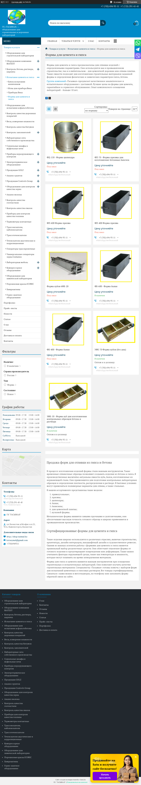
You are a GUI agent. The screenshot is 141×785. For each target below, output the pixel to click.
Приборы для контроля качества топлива (18, 215)
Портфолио (9, 302)
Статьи (7, 319)
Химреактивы (13, 289)
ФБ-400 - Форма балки (58, 349)
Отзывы (8, 330)
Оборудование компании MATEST (19, 62)
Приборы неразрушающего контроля (20, 155)
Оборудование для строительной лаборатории (20, 54)
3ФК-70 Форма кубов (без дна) (110, 349)
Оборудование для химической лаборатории (19, 277)
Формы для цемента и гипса (19, 97)
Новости (8, 313)
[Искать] (103, 21)
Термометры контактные (19, 221)
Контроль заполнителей (19, 132)
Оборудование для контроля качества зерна (21, 187)
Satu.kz (83, 780)
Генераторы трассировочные (21, 248)
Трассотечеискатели (17, 235)
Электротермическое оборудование (17, 163)
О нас (91, 41)
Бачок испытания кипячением (16, 82)
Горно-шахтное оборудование (14, 296)
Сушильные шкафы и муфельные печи (17, 147)
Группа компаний (56, 81)
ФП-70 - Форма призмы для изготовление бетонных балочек (112, 158)
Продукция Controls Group (20, 181)
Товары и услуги (71, 41)
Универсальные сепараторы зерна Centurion (20, 255)
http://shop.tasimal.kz (17, 536)
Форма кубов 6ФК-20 (57, 286)
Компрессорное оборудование (14, 269)
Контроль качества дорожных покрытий (21, 114)
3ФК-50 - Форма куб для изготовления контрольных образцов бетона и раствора (67, 419)
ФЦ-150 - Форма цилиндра (61, 157)
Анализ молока (14, 194)
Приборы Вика (15, 92)
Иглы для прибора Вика (20, 88)
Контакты (104, 41)
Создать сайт (17, 2)
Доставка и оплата (13, 335)
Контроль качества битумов (20, 126)
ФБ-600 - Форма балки (106, 286)
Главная (52, 41)
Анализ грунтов (14, 175)
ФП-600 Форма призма (58, 223)
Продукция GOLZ (15, 170)
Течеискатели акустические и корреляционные (21, 242)
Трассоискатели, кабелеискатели (15, 228)
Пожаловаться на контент (77, 782)
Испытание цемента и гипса (81, 49)
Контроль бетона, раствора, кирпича (20, 70)
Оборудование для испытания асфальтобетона (20, 106)
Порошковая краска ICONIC (20, 284)
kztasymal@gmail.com (17, 540)
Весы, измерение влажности (20, 121)
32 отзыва (117, 2)
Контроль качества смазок (19, 208)
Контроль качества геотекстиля (16, 201)
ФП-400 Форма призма (106, 223)
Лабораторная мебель (17, 262)
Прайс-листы (10, 308)
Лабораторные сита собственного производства (20, 139)
